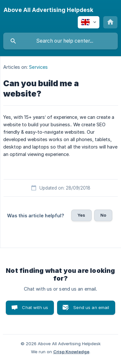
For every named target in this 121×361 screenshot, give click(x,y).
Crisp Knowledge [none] (71, 351)
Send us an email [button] (91, 307)
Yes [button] (81, 215)
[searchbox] (60, 41)
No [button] (103, 215)
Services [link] (38, 67)
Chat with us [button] (35, 307)
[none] (48, 10)
